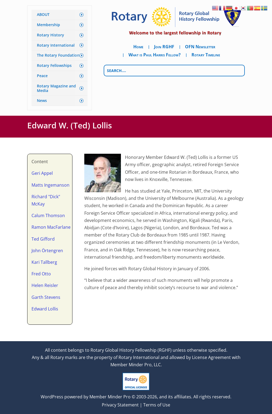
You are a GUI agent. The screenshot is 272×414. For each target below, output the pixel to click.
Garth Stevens (46, 297)
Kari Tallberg (44, 262)
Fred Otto (41, 274)
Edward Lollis (45, 309)
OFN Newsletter (200, 47)
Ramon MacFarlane (51, 227)
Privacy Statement (120, 405)
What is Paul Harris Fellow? (154, 55)
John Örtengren (47, 251)
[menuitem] (60, 15)
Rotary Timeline (205, 55)
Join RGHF (164, 47)
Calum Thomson (48, 215)
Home (138, 47)
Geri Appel (42, 173)
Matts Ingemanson (50, 185)
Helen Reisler (45, 285)
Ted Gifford (43, 239)
